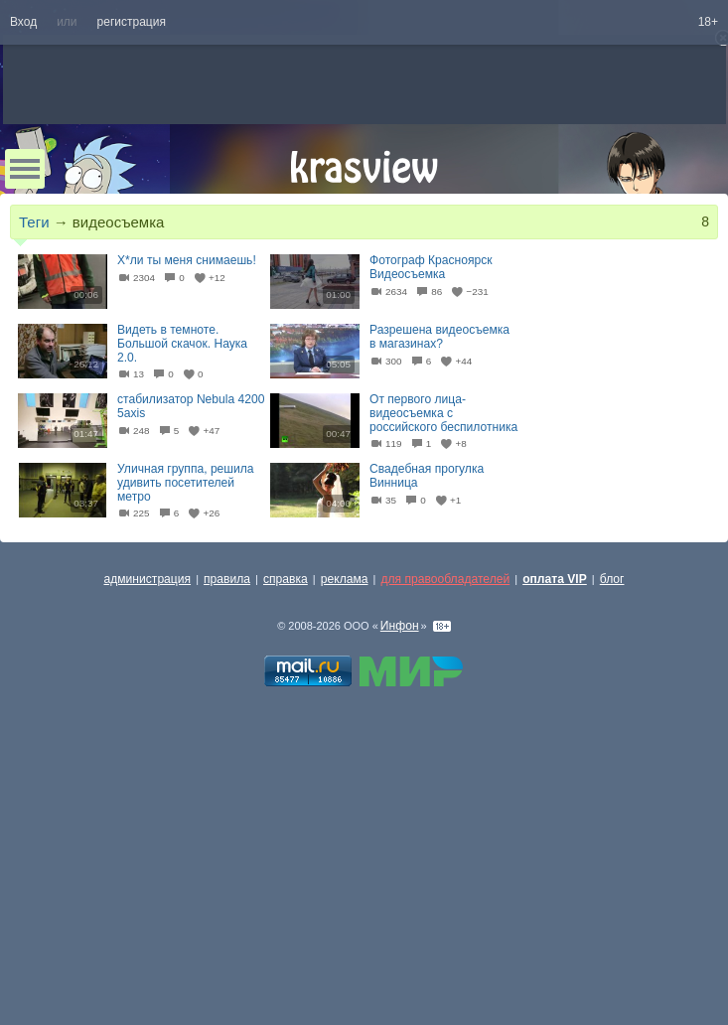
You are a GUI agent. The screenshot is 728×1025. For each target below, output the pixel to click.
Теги (34, 222)
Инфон (399, 626)
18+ (708, 22)
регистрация (131, 22)
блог (612, 579)
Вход (23, 22)
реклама (344, 579)
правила (227, 579)
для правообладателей (445, 579)
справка (285, 579)
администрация (148, 579)
